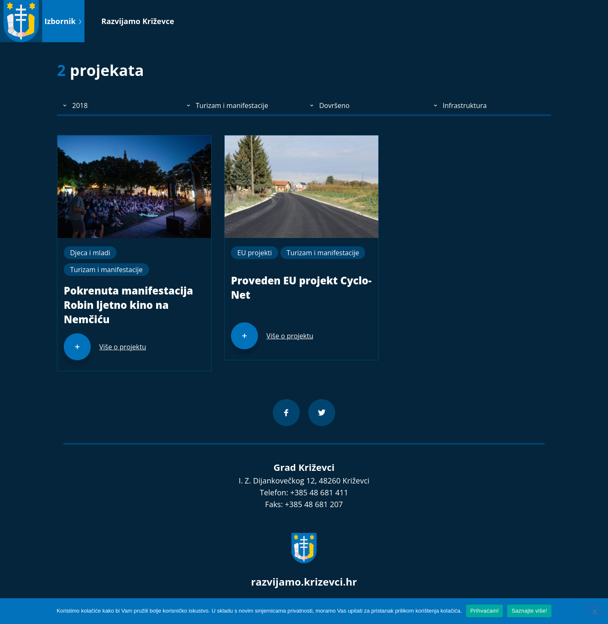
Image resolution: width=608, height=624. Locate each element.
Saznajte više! (529, 611)
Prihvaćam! (484, 611)
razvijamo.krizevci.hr (304, 582)
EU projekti (254, 252)
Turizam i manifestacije (106, 269)
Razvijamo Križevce (137, 21)
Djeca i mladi (90, 252)
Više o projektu (122, 346)
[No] (594, 610)
